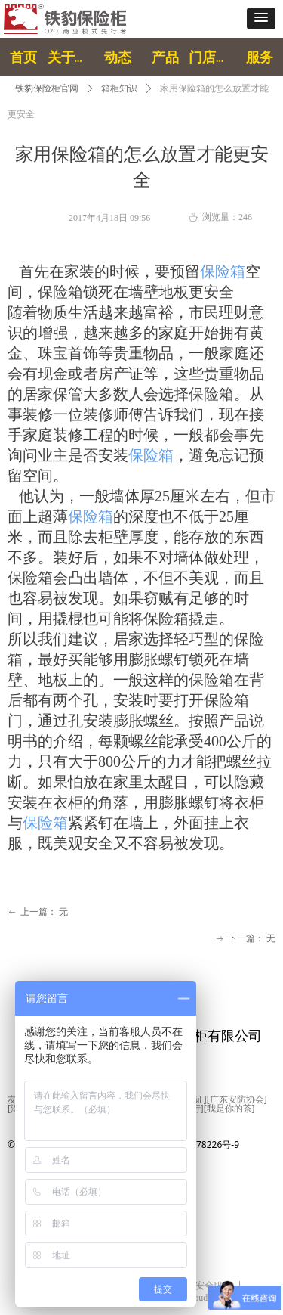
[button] (261, 18)
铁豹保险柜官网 (46, 88)
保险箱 (222, 271)
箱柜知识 (119, 88)
